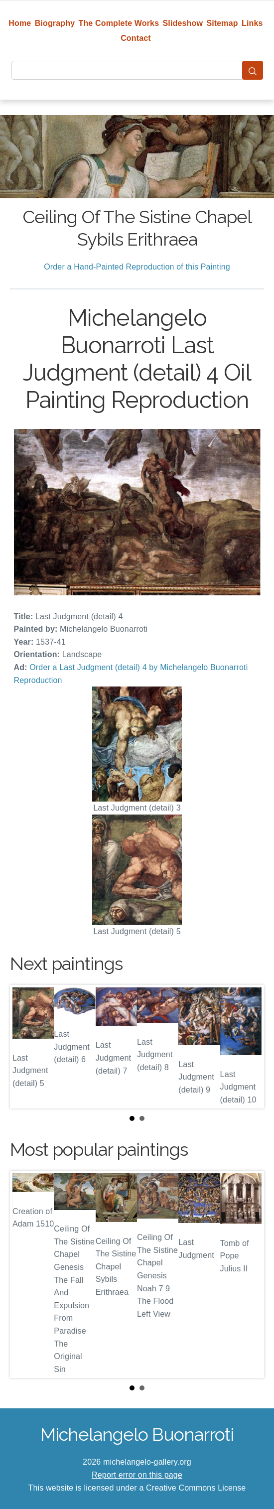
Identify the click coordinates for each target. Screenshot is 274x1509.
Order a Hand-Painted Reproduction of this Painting (137, 267)
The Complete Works (119, 23)
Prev (25, 1047)
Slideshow (183, 23)
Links (252, 23)
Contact (136, 38)
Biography (55, 23)
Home (19, 23)
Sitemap (222, 23)
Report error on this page (137, 1475)
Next (249, 1047)
